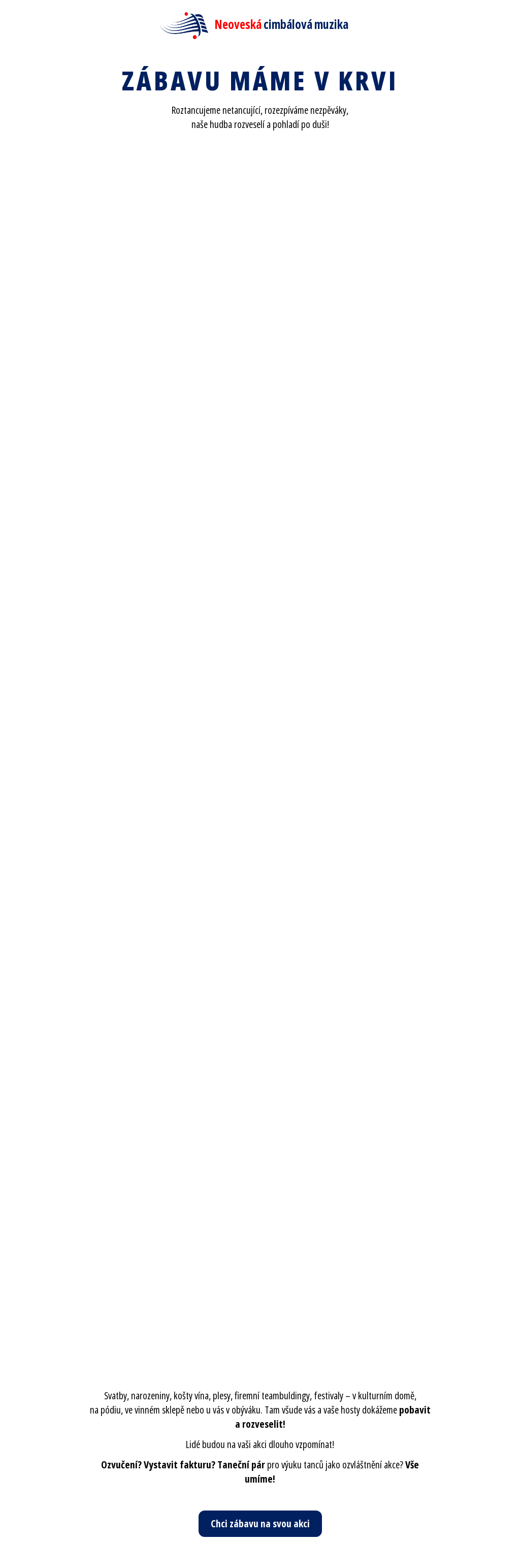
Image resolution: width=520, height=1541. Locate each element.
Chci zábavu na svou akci (260, 1523)
